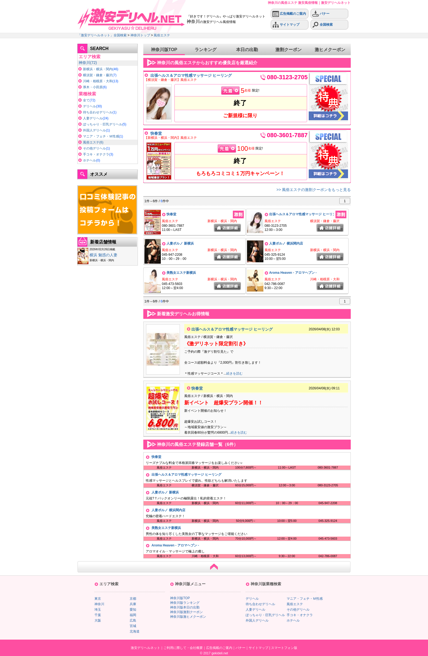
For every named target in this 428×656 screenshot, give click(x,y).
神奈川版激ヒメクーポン (188, 617)
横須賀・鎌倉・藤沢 (97, 75)
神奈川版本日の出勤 (185, 607)
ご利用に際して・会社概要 (183, 648)
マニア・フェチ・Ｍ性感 (101, 136)
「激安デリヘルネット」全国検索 (102, 35)
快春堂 (156, 133)
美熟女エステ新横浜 (181, 273)
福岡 (133, 615)
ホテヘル (89, 160)
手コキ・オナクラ (96, 154)
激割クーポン (288, 49)
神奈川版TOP (164, 49)
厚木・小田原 (93, 87)
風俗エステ (162, 35)
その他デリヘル (94, 148)
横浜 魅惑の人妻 (103, 255)
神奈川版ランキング (185, 603)
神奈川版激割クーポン (186, 612)
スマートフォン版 (284, 648)
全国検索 (322, 24)
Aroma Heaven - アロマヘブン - (293, 273)
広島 (133, 620)
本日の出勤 (247, 49)
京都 (133, 599)
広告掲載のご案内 (289, 13)
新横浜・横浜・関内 (97, 69)
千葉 (97, 615)
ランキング (205, 49)
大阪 (97, 620)
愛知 (133, 609)
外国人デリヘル (94, 130)
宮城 (133, 626)
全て (86, 100)
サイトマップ (285, 24)
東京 (97, 599)
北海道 (134, 631)
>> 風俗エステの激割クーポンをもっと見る (314, 189)
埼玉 (97, 609)
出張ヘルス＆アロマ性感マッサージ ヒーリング (191, 75)
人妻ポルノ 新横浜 (180, 243)
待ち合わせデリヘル (97, 112)
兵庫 (133, 604)
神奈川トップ (140, 35)
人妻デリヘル (93, 118)
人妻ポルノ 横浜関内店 (286, 243)
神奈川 (84, 62)
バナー (320, 13)
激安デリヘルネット (145, 648)
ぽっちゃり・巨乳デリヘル (102, 124)
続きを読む (234, 373)
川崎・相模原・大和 (97, 81)
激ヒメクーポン (330, 49)
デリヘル (89, 106)
